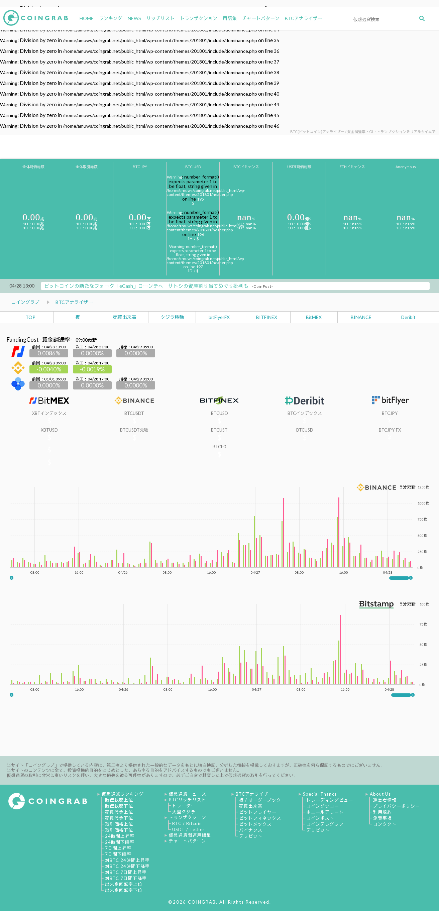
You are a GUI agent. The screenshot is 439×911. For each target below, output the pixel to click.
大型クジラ (184, 811)
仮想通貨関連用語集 (190, 835)
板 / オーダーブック (260, 800)
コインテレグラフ (325, 824)
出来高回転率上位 (123, 884)
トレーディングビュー (329, 800)
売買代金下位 (119, 818)
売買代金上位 (119, 812)
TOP (30, 317)
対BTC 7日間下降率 (126, 878)
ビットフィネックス (260, 818)
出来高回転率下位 (123, 890)
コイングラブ (25, 302)
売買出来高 (124, 317)
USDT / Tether (188, 829)
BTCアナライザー (74, 302)
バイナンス (250, 830)
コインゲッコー (322, 806)
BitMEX (314, 317)
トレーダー (184, 805)
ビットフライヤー (258, 812)
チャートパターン (187, 840)
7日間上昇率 (118, 848)
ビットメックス (255, 824)
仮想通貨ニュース (187, 794)
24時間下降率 (119, 842)
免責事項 (382, 818)
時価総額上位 (119, 800)
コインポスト (320, 818)
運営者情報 (385, 800)
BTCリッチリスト (187, 799)
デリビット (250, 836)
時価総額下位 (119, 806)
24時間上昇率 (119, 836)
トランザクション (187, 817)
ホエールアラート (325, 812)
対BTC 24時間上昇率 (127, 860)
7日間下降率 (118, 854)
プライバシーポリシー (396, 806)
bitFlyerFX (219, 317)
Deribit (408, 317)
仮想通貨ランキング (123, 794)
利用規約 (382, 812)
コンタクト (385, 824)
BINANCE (361, 317)
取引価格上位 (119, 824)
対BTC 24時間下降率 (127, 866)
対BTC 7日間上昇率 (126, 872)
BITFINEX (266, 317)
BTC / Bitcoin (187, 823)
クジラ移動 (172, 317)
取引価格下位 (119, 830)
